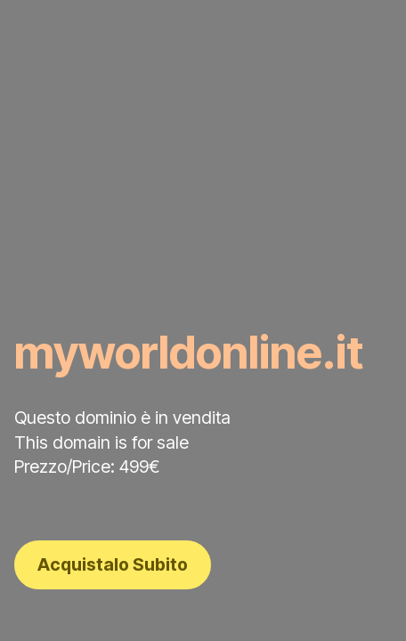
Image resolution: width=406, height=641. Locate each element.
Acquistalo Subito (112, 564)
